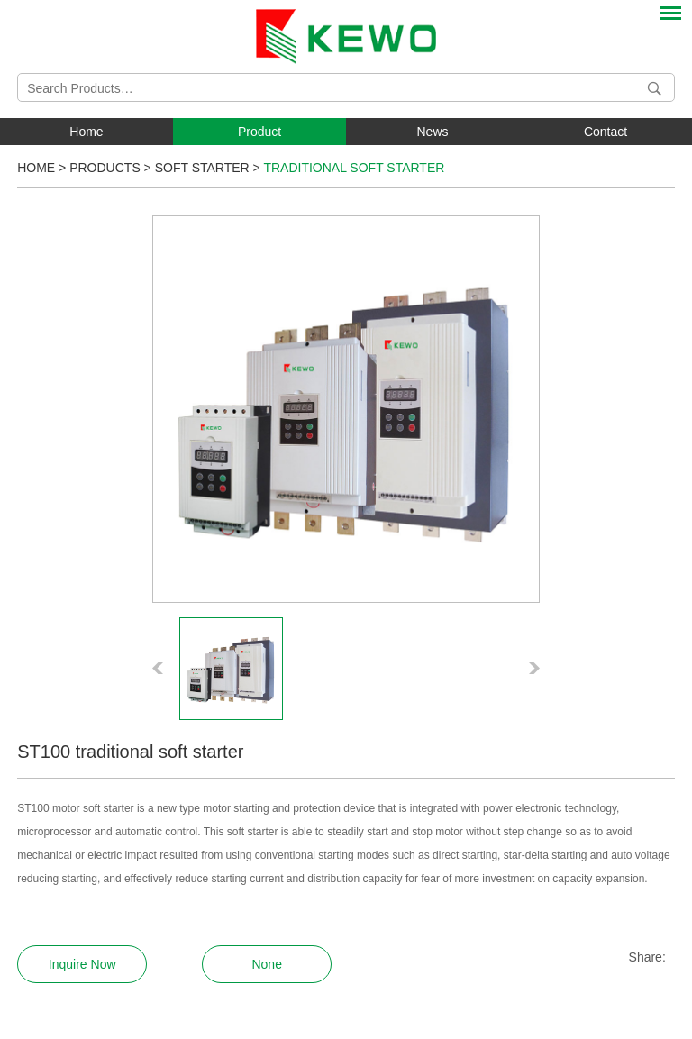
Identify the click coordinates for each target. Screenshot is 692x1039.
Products (105, 167)
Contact (605, 131)
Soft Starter (202, 167)
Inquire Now (82, 964)
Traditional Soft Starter (353, 167)
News (432, 131)
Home (86, 131)
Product (259, 131)
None (266, 964)
